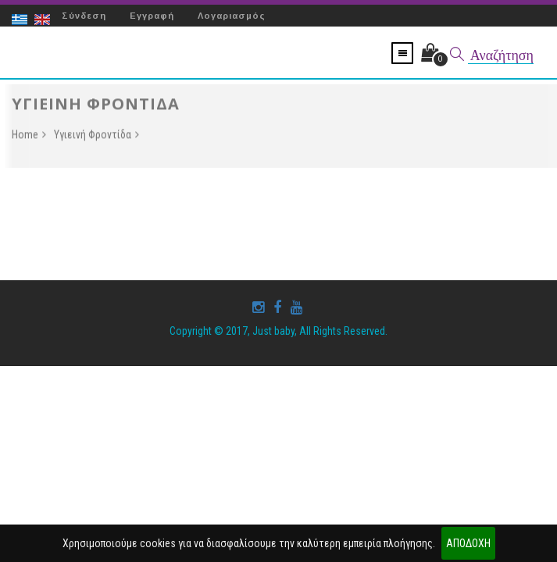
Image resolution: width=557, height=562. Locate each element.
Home (29, 136)
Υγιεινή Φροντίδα (96, 136)
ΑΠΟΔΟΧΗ (468, 543)
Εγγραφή (152, 15)
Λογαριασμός (232, 15)
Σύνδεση (84, 15)
